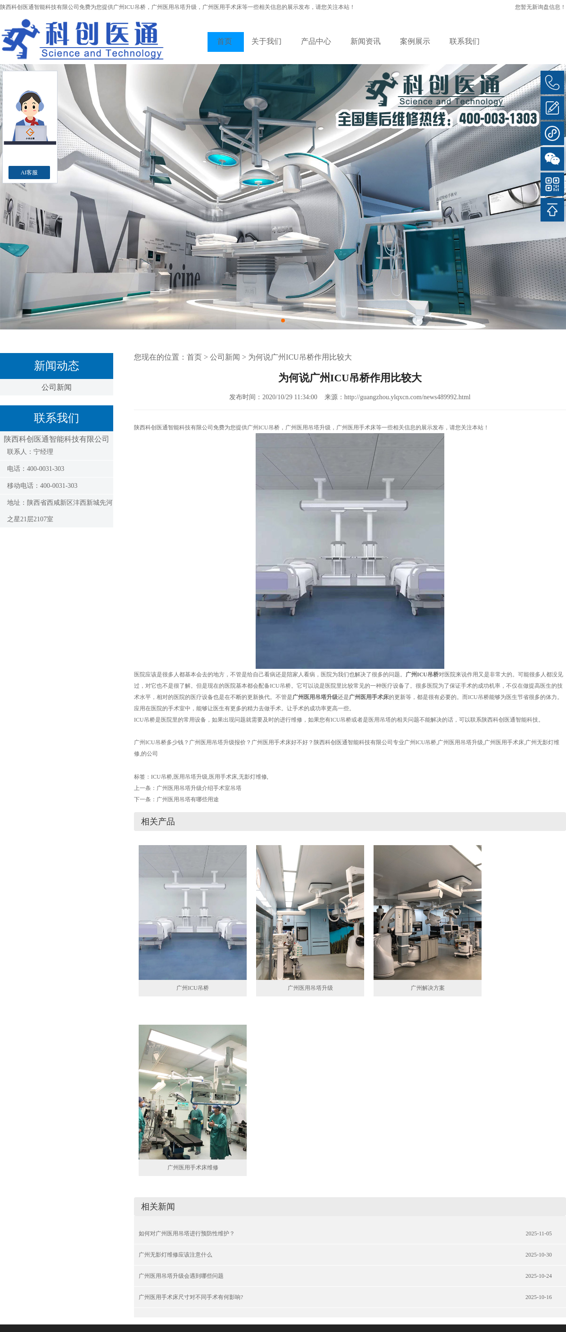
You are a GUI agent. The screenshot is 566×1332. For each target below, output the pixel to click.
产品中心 (316, 41)
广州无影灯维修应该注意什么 (175, 1254)
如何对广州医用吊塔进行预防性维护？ (187, 1233)
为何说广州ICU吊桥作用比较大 (300, 357)
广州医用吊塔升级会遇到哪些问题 (181, 1276)
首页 (224, 41)
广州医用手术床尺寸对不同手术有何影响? (191, 1297)
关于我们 (266, 41)
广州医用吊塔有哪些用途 (188, 799)
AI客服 (29, 172)
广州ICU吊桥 (129, 7)
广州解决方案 (428, 988)
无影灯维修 (253, 776)
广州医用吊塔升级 (310, 988)
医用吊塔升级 (191, 776)
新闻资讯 (365, 41)
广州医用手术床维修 (192, 1167)
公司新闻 (57, 387)
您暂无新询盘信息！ (540, 7)
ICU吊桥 (161, 776)
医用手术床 (223, 776)
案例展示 (415, 41)
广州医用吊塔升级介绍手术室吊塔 (199, 788)
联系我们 (464, 41)
